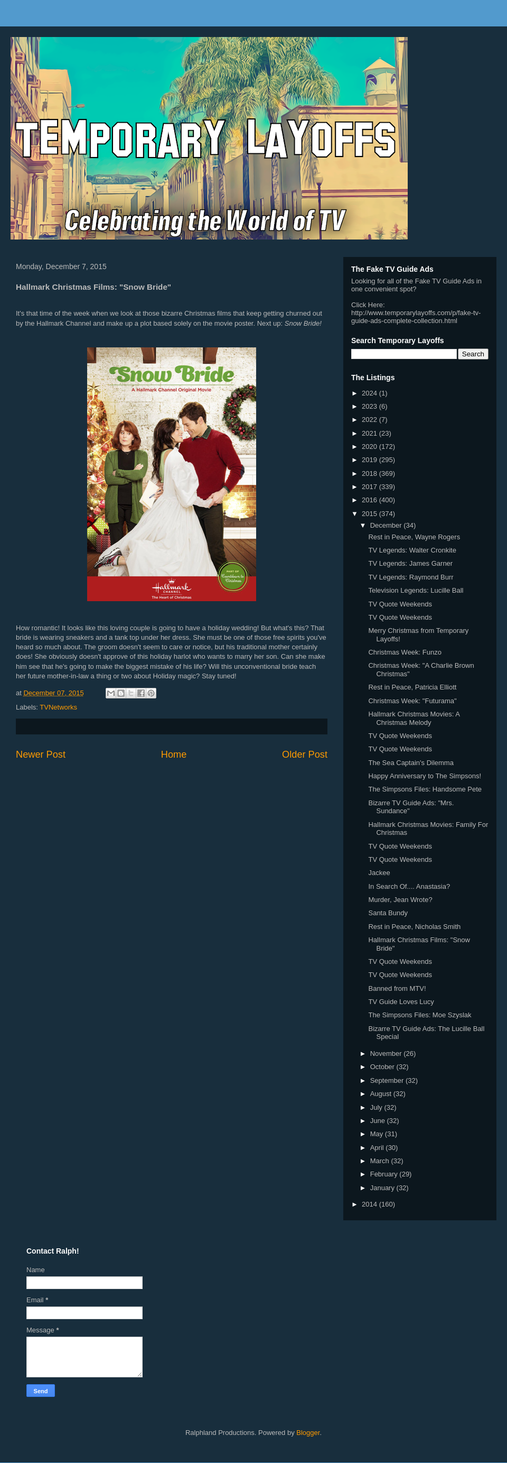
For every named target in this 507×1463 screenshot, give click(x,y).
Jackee (379, 873)
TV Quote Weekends (399, 604)
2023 (370, 406)
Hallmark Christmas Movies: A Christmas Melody (413, 718)
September (388, 1080)
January (383, 1188)
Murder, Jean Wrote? (400, 900)
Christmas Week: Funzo (404, 652)
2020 (370, 446)
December (387, 525)
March (380, 1161)
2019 (370, 460)
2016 (370, 500)
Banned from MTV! (397, 988)
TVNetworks (58, 707)
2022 (370, 420)
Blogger (308, 1433)
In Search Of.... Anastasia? (409, 886)
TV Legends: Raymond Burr (410, 577)
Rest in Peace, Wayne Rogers (414, 537)
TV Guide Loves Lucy (401, 1002)
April (378, 1148)
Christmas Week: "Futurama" (412, 701)
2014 (370, 1204)
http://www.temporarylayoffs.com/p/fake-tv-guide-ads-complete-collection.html (416, 317)
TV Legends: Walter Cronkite (412, 550)
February (385, 1174)
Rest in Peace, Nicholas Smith (414, 927)
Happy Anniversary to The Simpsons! (424, 776)
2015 (370, 514)
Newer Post (40, 754)
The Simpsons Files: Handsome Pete (425, 789)
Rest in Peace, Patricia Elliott (412, 687)
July (377, 1107)
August (381, 1094)
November (387, 1053)
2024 (370, 393)
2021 (370, 433)
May (377, 1134)
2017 (370, 487)
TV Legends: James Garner (410, 563)
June (378, 1121)
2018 (370, 473)
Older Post (304, 754)
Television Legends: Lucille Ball (415, 590)
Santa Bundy (387, 913)
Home (174, 754)
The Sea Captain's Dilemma (410, 763)
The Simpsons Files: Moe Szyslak (419, 1015)
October (383, 1067)
